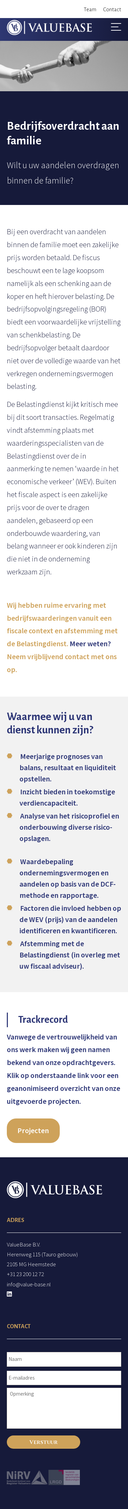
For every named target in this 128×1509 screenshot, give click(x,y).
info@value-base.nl (29, 1284)
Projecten (33, 1130)
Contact (112, 9)
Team (90, 9)
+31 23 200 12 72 (25, 1274)
